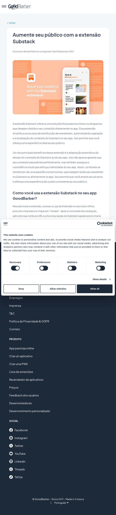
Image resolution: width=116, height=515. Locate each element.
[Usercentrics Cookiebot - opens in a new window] (99, 224)
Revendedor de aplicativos (26, 379)
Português (61, 502)
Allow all (94, 288)
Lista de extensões (21, 371)
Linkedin (17, 461)
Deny (21, 288)
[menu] (4, 7)
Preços (13, 387)
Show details (100, 279)
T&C (12, 313)
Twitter (16, 445)
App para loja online (21, 348)
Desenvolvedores (20, 403)
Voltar (12, 22)
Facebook (18, 430)
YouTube (17, 453)
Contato (14, 329)
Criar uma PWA (18, 364)
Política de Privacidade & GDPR (29, 321)
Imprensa (15, 305)
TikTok (16, 477)
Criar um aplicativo (21, 356)
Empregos (16, 297)
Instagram (18, 438)
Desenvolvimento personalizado (29, 411)
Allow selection (58, 288)
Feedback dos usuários (24, 395)
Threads (17, 469)
